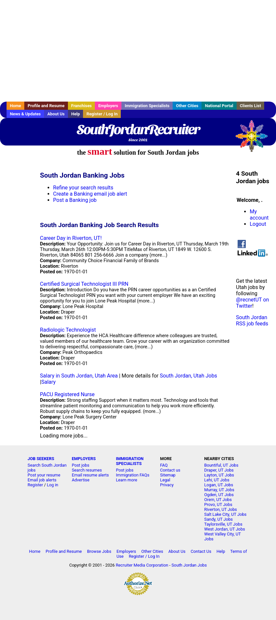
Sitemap (168, 475)
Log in (52, 484)
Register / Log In (101, 113)
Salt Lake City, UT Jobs (225, 514)
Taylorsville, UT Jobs (223, 524)
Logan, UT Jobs (218, 484)
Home (15, 105)
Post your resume (44, 475)
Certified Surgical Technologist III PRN (84, 284)
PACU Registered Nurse (67, 394)
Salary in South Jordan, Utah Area (79, 376)
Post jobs (80, 465)
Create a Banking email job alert (90, 194)
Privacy (167, 484)
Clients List (250, 105)
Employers (108, 105)
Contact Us (201, 551)
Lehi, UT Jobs (216, 479)
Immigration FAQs (132, 475)
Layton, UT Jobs (219, 475)
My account (259, 214)
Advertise (81, 479)
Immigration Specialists (147, 105)
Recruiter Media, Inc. (254, 139)
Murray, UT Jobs (219, 489)
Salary (48, 382)
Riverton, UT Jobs (220, 509)
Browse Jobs (99, 551)
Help (75, 113)
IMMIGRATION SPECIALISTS (129, 461)
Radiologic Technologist (68, 330)
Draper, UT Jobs (219, 470)
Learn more (126, 479)
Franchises (81, 105)
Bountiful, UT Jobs (221, 465)
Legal (165, 479)
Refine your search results (83, 187)
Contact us (170, 470)
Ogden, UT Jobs (219, 494)
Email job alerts (42, 479)
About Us (56, 113)
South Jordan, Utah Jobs (188, 376)
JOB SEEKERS (41, 458)
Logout (258, 224)
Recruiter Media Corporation (142, 565)
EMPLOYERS (84, 458)
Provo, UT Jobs (218, 504)
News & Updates (25, 113)
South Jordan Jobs (189, 565)
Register (35, 484)
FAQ (164, 465)
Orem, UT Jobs (218, 499)
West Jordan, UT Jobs (224, 529)
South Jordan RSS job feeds (252, 320)
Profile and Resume (46, 105)
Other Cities (187, 105)
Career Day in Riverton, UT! (71, 238)
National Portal (219, 105)
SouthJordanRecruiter (138, 129)
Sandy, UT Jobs (218, 519)
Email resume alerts (90, 475)
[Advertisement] (138, 51)
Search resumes (87, 470)
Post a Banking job (74, 200)
